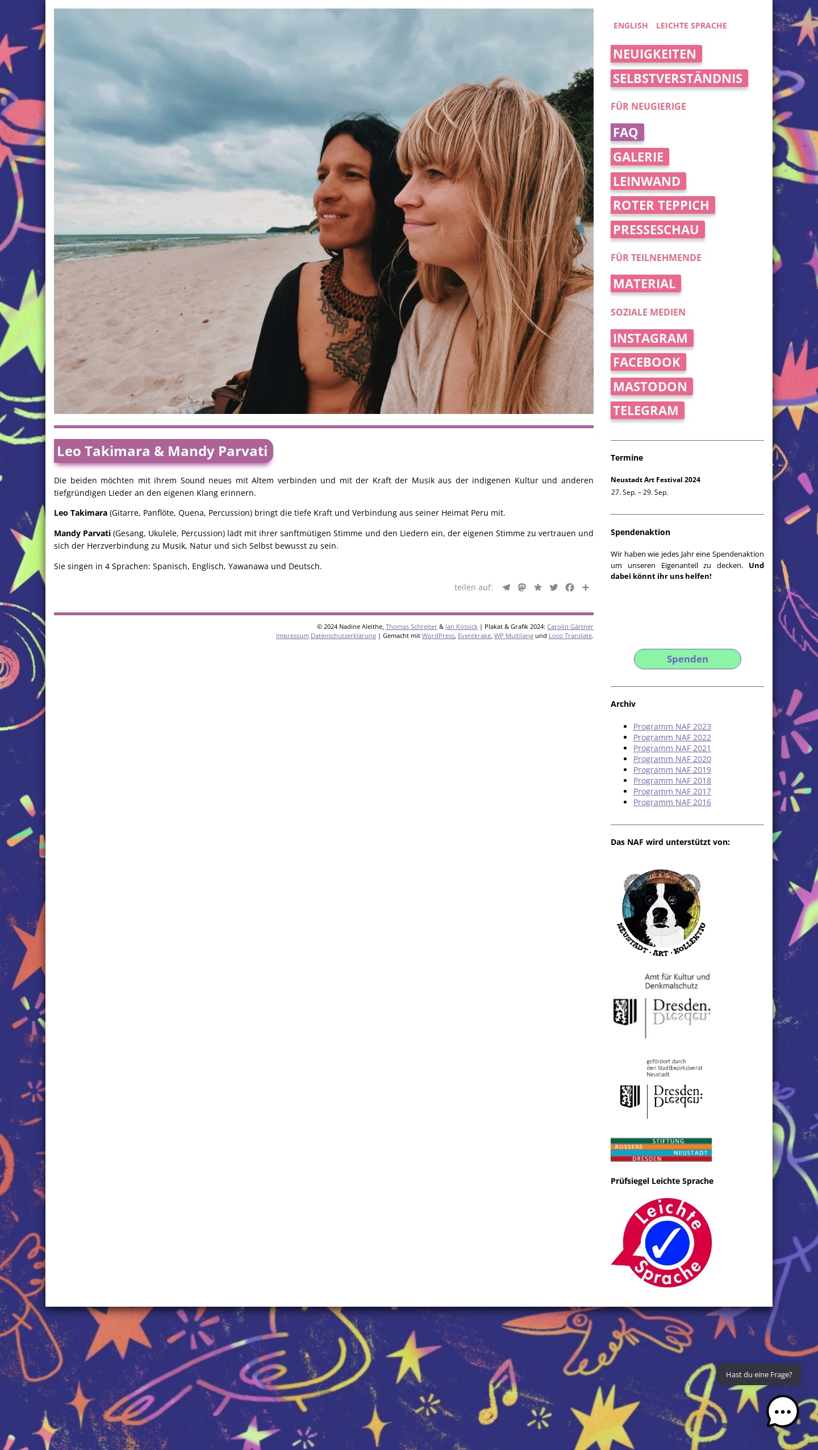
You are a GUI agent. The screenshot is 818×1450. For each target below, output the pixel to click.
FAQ (625, 132)
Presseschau (656, 229)
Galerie (638, 156)
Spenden (687, 658)
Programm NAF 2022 (672, 737)
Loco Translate (570, 635)
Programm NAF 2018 (672, 780)
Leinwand (647, 181)
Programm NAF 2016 (672, 802)
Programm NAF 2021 (672, 748)
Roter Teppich (661, 205)
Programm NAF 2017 (672, 791)
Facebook (647, 362)
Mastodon (650, 386)
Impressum (292, 635)
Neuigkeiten (654, 54)
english (631, 25)
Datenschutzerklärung (343, 635)
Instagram (650, 338)
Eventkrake (474, 635)
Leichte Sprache (691, 25)
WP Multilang (513, 635)
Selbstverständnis (677, 78)
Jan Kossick (461, 626)
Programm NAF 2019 (672, 769)
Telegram (646, 410)
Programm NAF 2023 (672, 726)
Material (644, 283)
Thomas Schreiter (411, 626)
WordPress (438, 635)
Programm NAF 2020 (672, 758)
